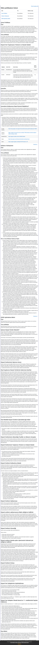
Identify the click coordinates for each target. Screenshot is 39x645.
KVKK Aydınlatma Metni (5, 18)
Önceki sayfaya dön (34, 6)
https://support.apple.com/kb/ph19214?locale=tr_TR (18, 141)
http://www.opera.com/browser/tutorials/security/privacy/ (19, 139)
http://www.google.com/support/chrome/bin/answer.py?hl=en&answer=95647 (22, 128)
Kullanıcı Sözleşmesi (5, 16)
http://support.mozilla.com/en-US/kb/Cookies (16, 136)
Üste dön (35, 144)
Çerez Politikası (4, 13)
